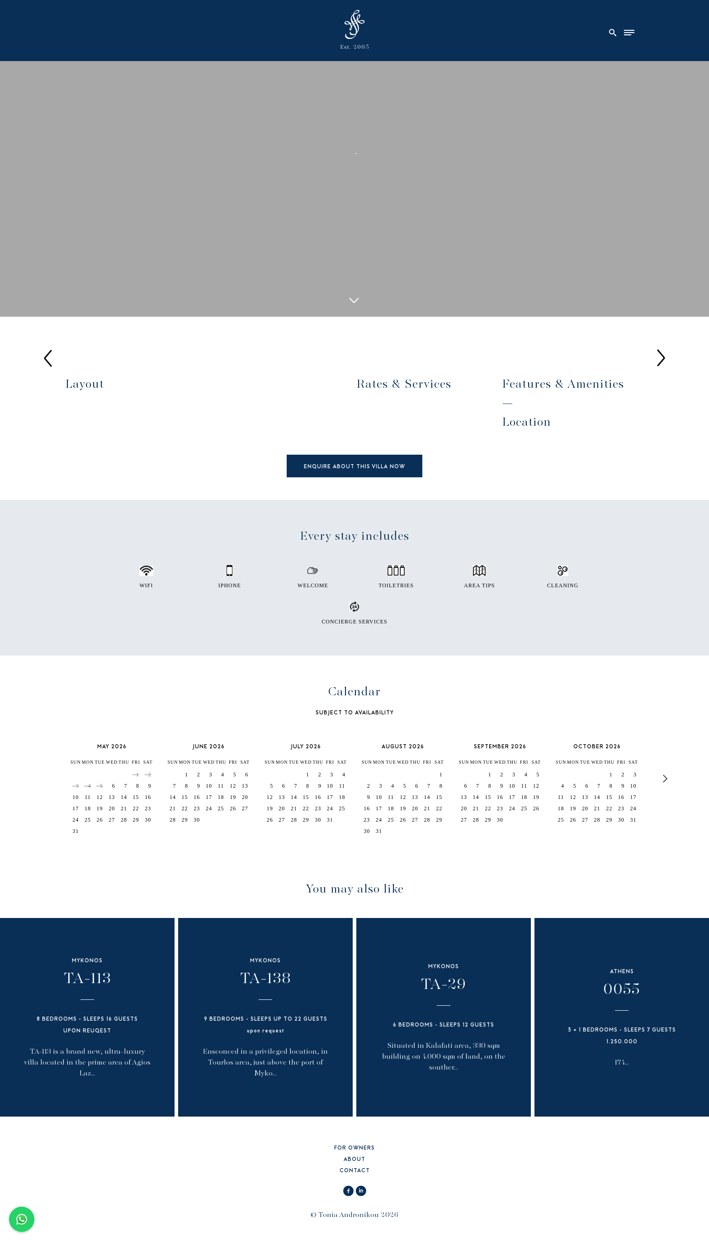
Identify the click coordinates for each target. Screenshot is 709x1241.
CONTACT (355, 1171)
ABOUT (354, 1159)
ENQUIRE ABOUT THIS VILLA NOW (354, 467)
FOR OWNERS (354, 1148)
